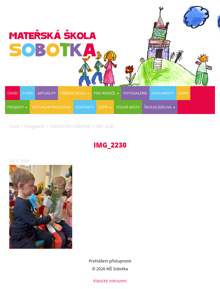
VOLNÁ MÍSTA (128, 107)
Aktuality (46, 93)
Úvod (12, 93)
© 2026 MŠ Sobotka (110, 268)
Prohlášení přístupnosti (110, 261)
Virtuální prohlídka (51, 107)
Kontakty (85, 107)
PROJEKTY (17, 107)
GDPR (183, 93)
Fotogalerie (135, 93)
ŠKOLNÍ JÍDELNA (159, 107)
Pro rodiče (106, 93)
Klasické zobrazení (110, 280)
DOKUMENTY (163, 93)
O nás (27, 93)
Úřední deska (74, 93)
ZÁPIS (105, 107)
